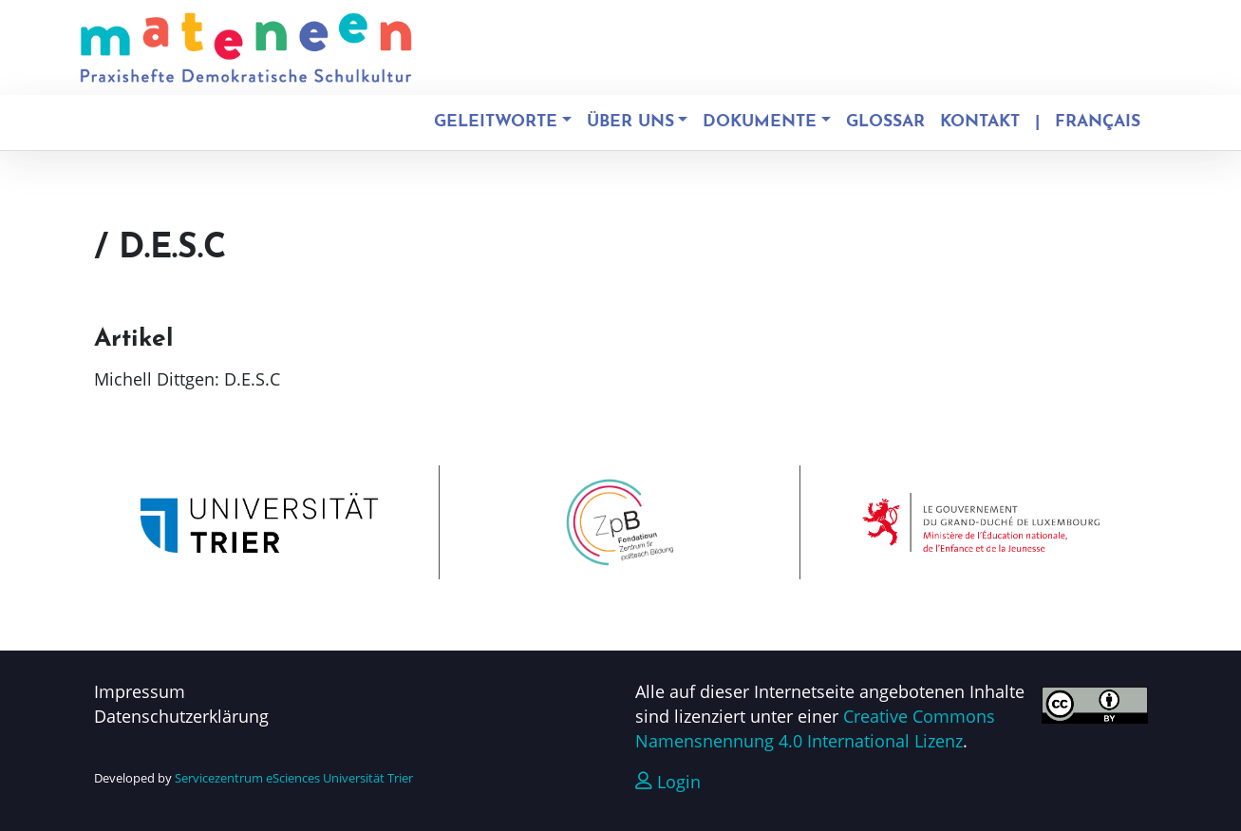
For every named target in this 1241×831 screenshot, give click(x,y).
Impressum (139, 691)
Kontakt (980, 122)
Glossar (885, 122)
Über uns (630, 122)
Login (668, 781)
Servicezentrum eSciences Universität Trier (294, 777)
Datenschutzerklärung (181, 716)
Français (1097, 122)
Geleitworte (495, 122)
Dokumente (760, 122)
